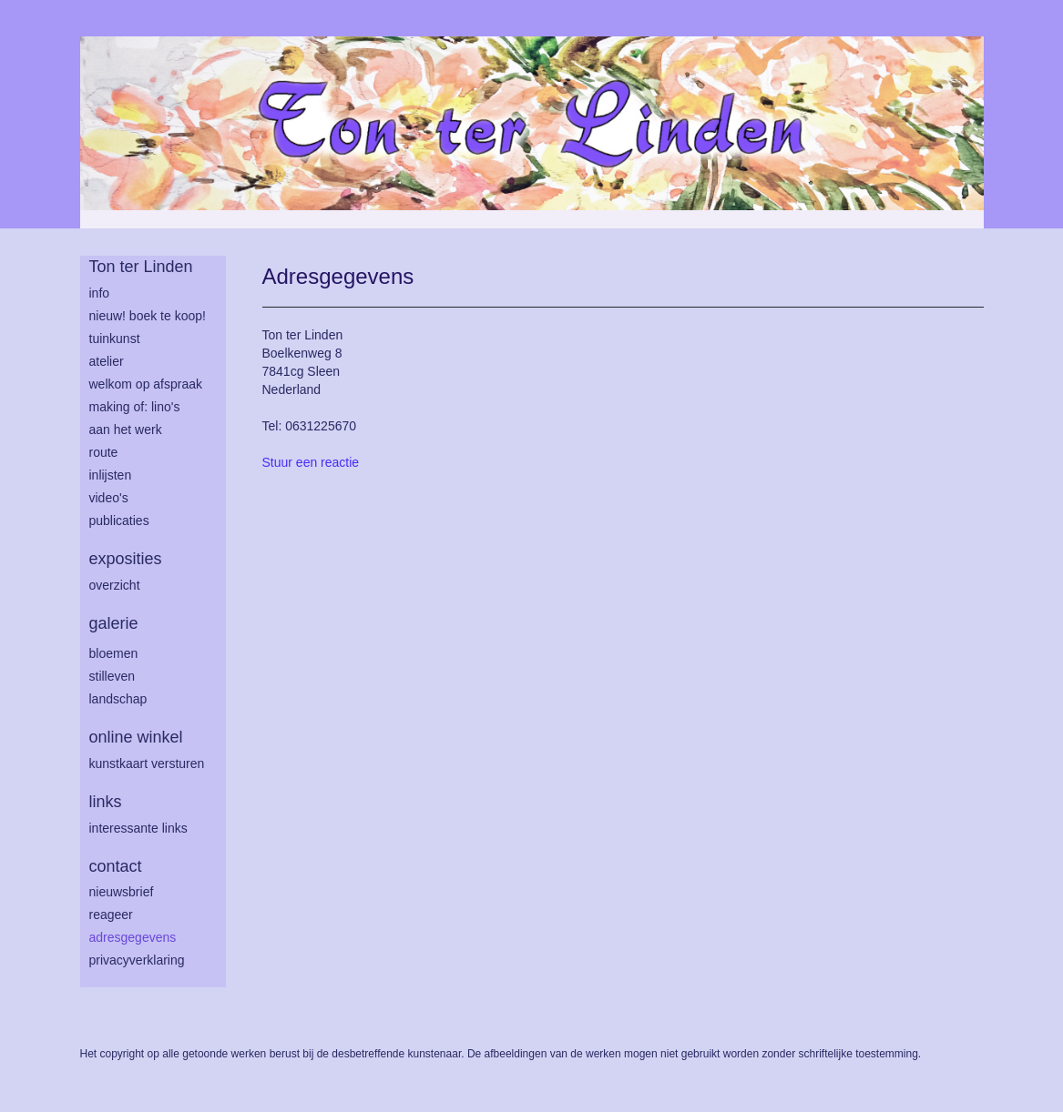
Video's (108, 497)
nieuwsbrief (121, 892)
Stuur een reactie (311, 462)
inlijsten (110, 475)
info (99, 293)
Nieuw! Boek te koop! (147, 315)
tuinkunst (114, 338)
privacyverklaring (137, 960)
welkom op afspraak (146, 384)
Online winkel (136, 737)
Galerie (113, 623)
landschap (118, 699)
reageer (111, 914)
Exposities (125, 559)
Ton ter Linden (141, 267)
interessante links (138, 828)
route (103, 452)
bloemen (113, 653)
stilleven (112, 676)
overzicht (114, 585)
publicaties (119, 520)
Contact (115, 866)
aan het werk (125, 429)
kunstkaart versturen (147, 763)
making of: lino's (134, 406)
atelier (106, 361)
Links (105, 802)
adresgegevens (133, 937)
